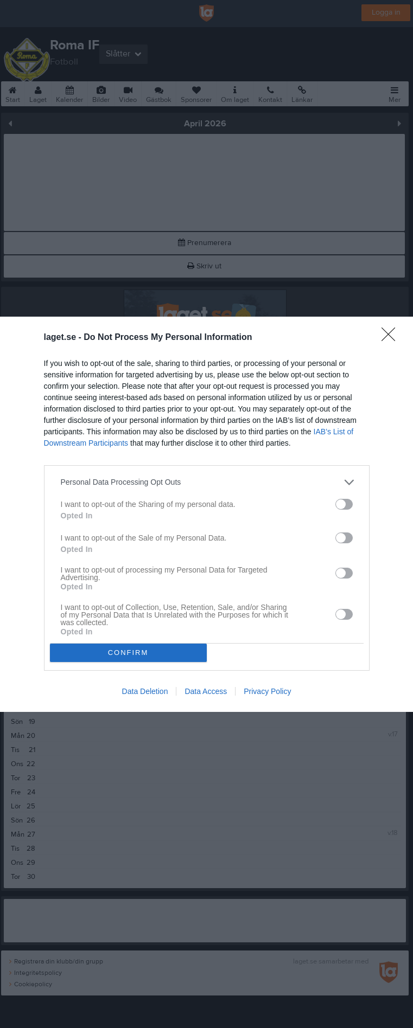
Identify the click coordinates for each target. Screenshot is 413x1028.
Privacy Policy (267, 691)
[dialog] (206, 514)
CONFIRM (128, 652)
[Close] (392, 337)
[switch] (344, 504)
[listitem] (207, 482)
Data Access (206, 691)
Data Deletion (145, 691)
